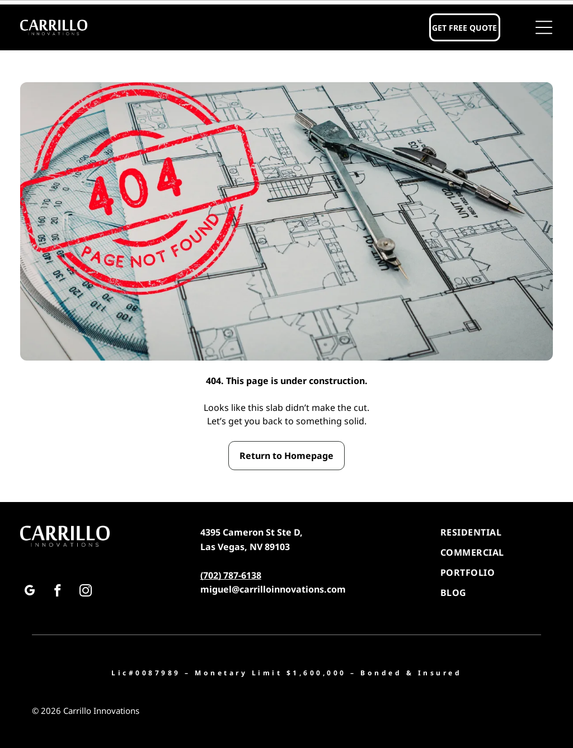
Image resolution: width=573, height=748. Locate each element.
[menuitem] (496, 532)
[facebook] (57, 592)
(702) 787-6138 (230, 575)
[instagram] (85, 592)
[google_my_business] (29, 592)
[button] (544, 27)
